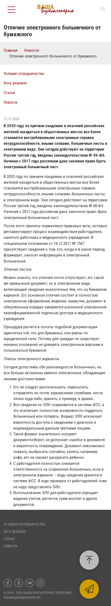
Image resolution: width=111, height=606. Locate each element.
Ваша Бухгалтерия (38, 593)
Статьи (9, 92)
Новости (10, 102)
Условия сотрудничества (24, 73)
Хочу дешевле (15, 83)
